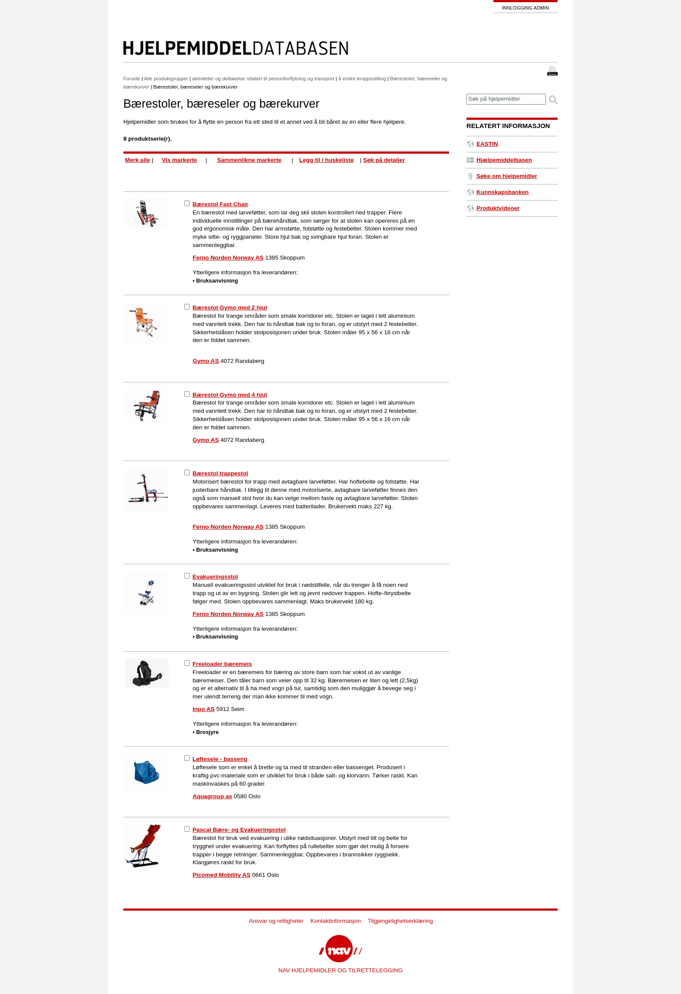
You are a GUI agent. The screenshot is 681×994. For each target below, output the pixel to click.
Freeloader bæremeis (222, 664)
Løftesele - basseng (219, 759)
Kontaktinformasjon (336, 921)
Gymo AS (206, 361)
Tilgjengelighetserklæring (400, 921)
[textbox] (506, 99)
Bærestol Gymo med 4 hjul (229, 395)
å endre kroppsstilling (362, 78)
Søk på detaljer (384, 160)
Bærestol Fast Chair (220, 204)
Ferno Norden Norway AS (228, 257)
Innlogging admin (525, 7)
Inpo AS (204, 709)
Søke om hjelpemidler (501, 176)
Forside (131, 78)
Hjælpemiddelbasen (499, 160)
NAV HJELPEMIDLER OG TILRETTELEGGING (340, 970)
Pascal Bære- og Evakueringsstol (238, 829)
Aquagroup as (212, 796)
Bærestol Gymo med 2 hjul (229, 307)
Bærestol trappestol (220, 473)
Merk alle (137, 160)
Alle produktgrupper (166, 78)
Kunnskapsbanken (497, 192)
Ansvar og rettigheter (276, 921)
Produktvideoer (492, 208)
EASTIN (482, 144)
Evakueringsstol (215, 576)
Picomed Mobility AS (222, 875)
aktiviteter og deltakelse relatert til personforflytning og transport (263, 78)
